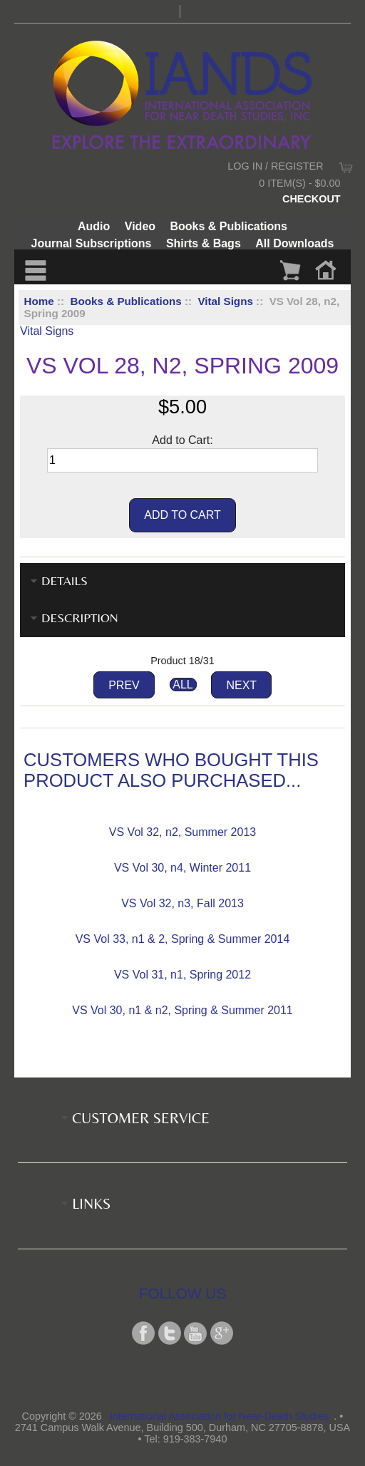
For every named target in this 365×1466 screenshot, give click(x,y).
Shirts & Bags (203, 243)
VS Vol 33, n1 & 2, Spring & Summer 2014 (183, 939)
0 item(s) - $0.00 (299, 183)
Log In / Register (275, 166)
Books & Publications (126, 301)
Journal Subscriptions (91, 243)
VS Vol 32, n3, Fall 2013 (182, 903)
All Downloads (294, 243)
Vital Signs (224, 301)
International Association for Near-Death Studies (219, 1416)
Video (140, 226)
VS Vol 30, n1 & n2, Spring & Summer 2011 (182, 1010)
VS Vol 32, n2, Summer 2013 (182, 832)
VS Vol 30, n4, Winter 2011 (182, 868)
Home (39, 301)
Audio (94, 226)
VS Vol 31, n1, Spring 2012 (182, 975)
